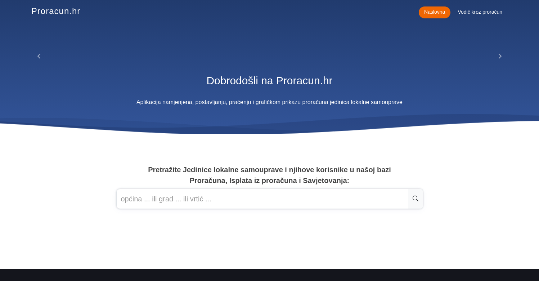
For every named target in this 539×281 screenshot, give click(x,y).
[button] (39, 56)
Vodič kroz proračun (480, 12)
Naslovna (434, 12)
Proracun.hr (55, 11)
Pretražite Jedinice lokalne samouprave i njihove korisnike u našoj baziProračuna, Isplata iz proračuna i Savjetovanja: (269, 175)
